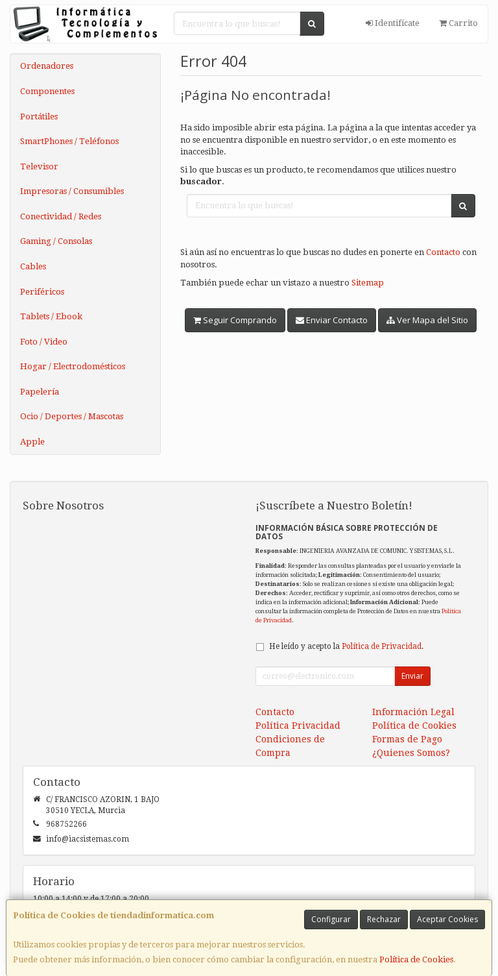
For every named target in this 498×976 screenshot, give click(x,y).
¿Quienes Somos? (411, 753)
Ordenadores (46, 66)
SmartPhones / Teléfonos (69, 141)
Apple (32, 441)
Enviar (412, 675)
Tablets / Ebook (51, 316)
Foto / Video (43, 342)
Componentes (47, 91)
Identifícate (393, 23)
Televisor (39, 166)
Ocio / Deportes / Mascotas (71, 416)
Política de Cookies (416, 959)
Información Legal (413, 712)
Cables (33, 266)
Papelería (39, 391)
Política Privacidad (297, 725)
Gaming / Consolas (56, 241)
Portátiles (39, 116)
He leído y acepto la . (346, 646)
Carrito (458, 23)
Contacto (443, 252)
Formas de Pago (407, 739)
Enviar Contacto (332, 320)
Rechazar (384, 919)
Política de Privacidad (381, 646)
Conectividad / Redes (60, 216)
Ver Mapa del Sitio (427, 320)
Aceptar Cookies (447, 919)
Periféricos (42, 292)
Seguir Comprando (235, 320)
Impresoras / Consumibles (72, 191)
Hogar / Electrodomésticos (72, 366)
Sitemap (367, 282)
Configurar (331, 919)
